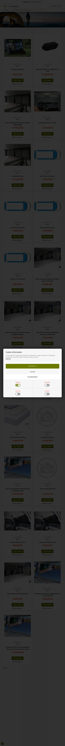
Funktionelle (17, 392)
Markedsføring (47, 384)
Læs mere (8, 359)
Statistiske (47, 392)
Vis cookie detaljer (32, 377)
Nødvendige (17, 384)
